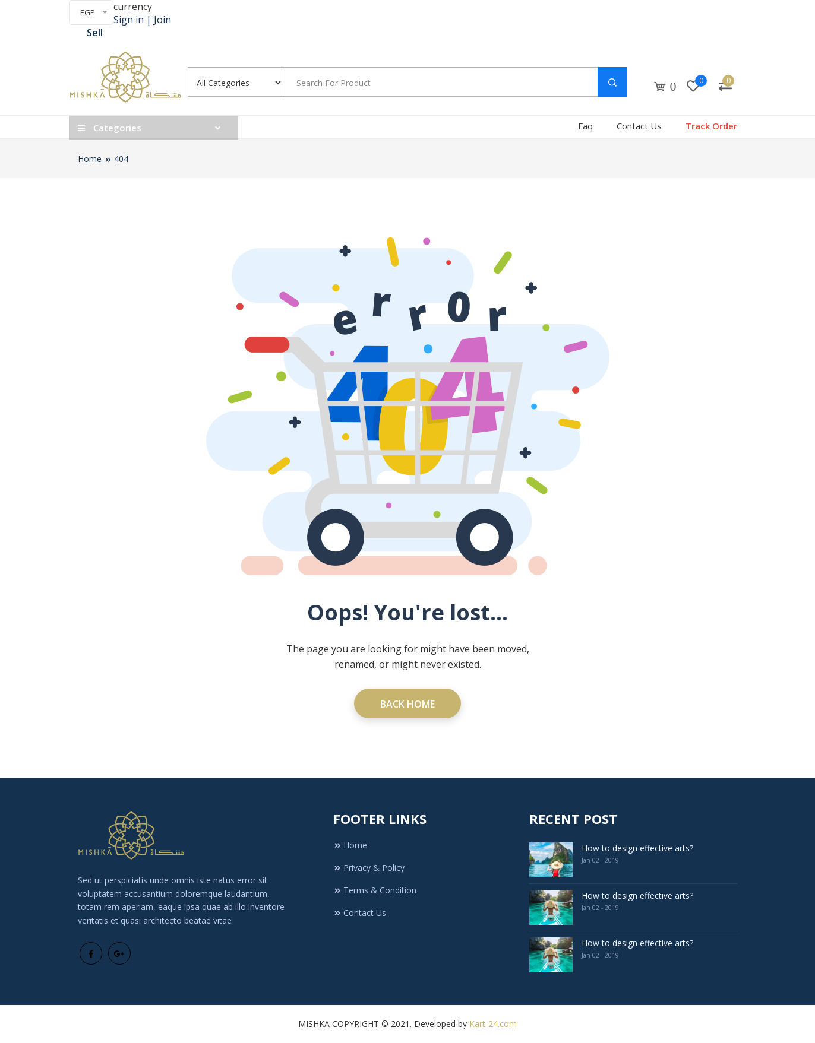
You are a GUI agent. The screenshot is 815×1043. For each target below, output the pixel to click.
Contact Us (639, 126)
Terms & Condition (374, 890)
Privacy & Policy (369, 867)
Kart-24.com (493, 1023)
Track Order (711, 126)
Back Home (407, 704)
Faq (585, 126)
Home (90, 158)
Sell (95, 32)
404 (121, 158)
